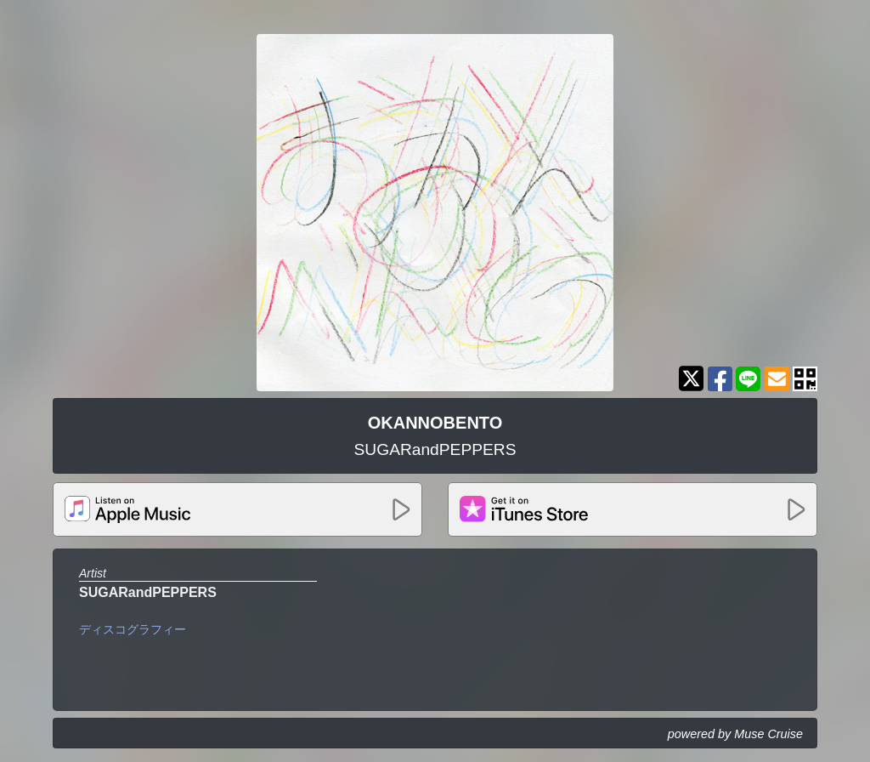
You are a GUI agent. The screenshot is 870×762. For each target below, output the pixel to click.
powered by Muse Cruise (735, 734)
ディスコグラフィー (132, 629)
